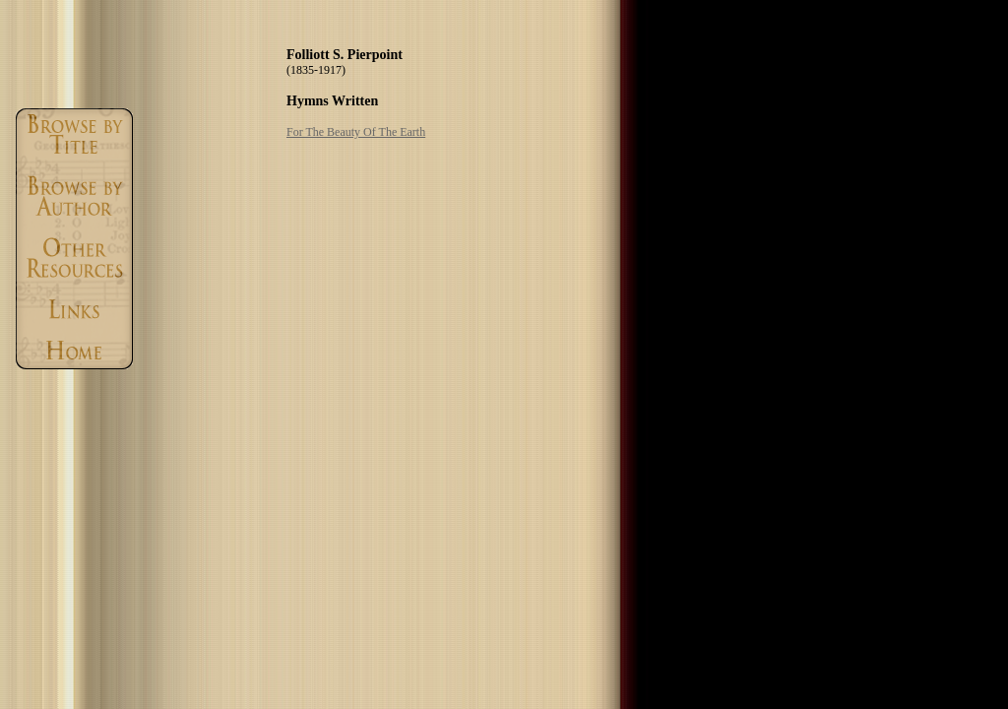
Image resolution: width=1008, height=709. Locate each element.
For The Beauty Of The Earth (355, 132)
